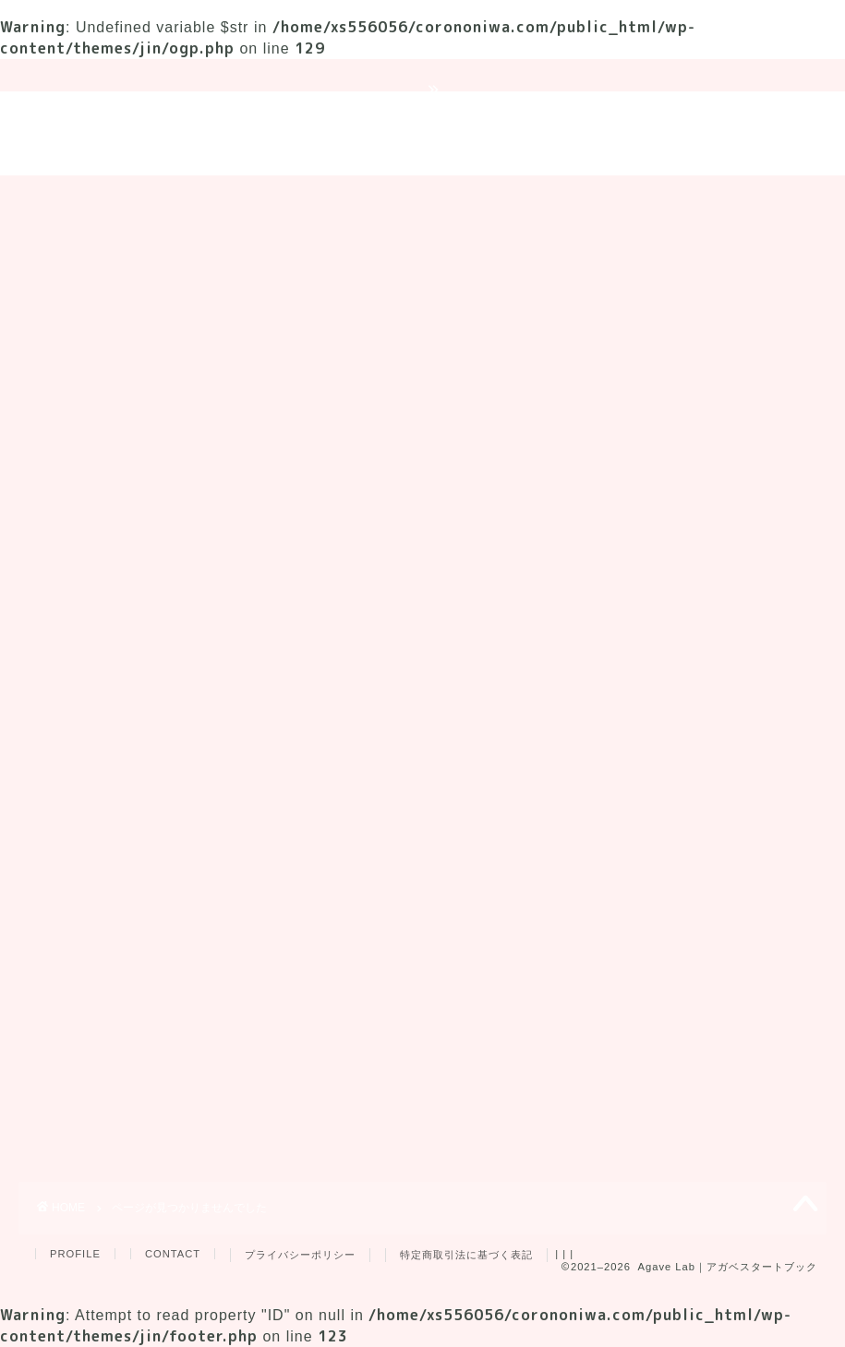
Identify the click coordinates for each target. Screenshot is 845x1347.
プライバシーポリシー (300, 1254)
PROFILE (75, 1253)
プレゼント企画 (646, 197)
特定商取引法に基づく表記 (466, 1254)
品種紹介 (423, 197)
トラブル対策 (307, 197)
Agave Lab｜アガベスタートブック (422, 133)
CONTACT (172, 1253)
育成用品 (524, 197)
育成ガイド (185, 197)
